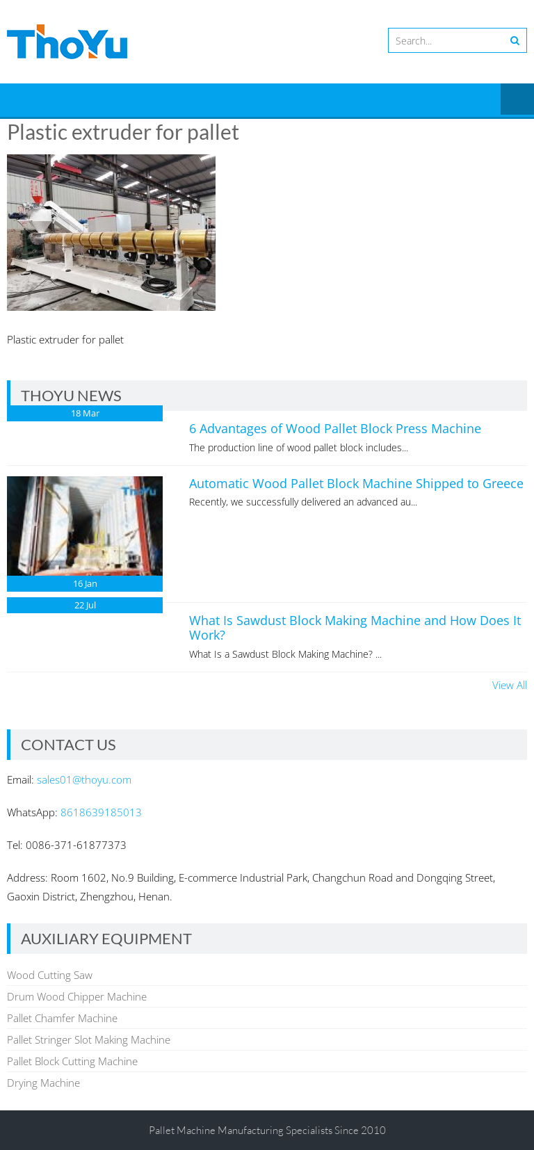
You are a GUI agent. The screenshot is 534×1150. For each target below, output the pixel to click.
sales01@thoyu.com (84, 779)
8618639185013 (101, 812)
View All (509, 685)
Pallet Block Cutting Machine (72, 1061)
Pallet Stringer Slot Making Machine (88, 1039)
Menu (517, 100)
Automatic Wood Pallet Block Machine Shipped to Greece (356, 483)
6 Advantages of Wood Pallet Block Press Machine (335, 428)
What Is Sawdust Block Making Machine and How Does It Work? (355, 628)
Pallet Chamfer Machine (62, 1018)
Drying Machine (43, 1083)
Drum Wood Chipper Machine (77, 996)
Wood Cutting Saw (49, 975)
